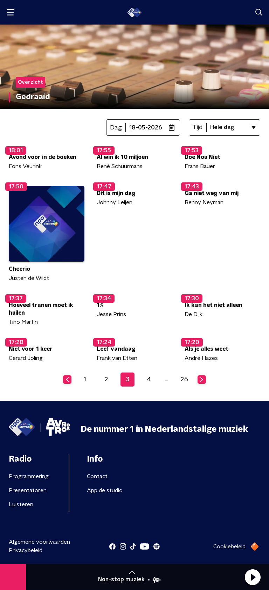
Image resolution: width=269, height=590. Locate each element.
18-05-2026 (145, 127)
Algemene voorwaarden (39, 542)
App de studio (105, 490)
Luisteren (21, 504)
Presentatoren (28, 490)
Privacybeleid (25, 550)
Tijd (198, 127)
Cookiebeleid (229, 546)
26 (184, 379)
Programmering (29, 476)
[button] (252, 577)
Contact (97, 476)
